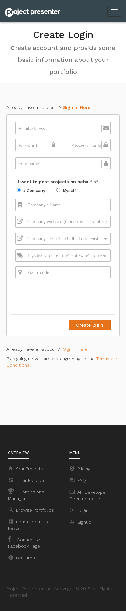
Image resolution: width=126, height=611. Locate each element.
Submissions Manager (26, 494)
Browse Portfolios (31, 510)
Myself (66, 190)
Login (78, 510)
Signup (80, 522)
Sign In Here (77, 107)
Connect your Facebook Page (27, 542)
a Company (31, 190)
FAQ (77, 480)
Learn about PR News (28, 525)
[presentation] (62, 295)
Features (21, 557)
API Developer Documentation (88, 495)
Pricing (79, 468)
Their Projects (27, 480)
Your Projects (25, 468)
